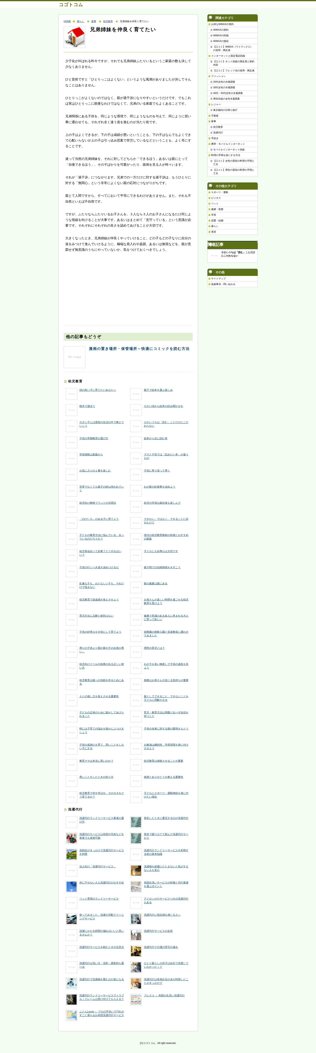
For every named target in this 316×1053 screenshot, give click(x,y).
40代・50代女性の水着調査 (228, 93)
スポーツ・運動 (219, 192)
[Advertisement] (94, 285)
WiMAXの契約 (221, 29)
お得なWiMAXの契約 (222, 24)
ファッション (218, 76)
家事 (93, 21)
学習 (213, 214)
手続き (214, 138)
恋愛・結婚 (217, 220)
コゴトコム (71, 4)
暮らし (80, 21)
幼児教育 (108, 21)
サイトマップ (218, 278)
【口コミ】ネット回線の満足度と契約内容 (233, 63)
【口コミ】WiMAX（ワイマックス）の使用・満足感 (233, 48)
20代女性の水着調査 (224, 81)
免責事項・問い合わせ (223, 284)
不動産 (214, 115)
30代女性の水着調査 (224, 87)
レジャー (216, 104)
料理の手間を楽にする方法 (225, 155)
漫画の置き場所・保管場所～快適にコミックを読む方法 (139, 349)
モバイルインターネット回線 (229, 149)
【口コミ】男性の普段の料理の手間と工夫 (233, 172)
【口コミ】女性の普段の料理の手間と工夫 (233, 162)
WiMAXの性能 (221, 35)
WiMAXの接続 (221, 41)
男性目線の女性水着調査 (226, 98)
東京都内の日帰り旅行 (225, 110)
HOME (67, 21)
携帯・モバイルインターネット (228, 144)
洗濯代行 (218, 132)
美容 (213, 231)
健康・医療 (217, 209)
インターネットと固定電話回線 (228, 55)
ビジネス (216, 198)
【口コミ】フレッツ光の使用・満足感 (233, 70)
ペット (214, 203)
